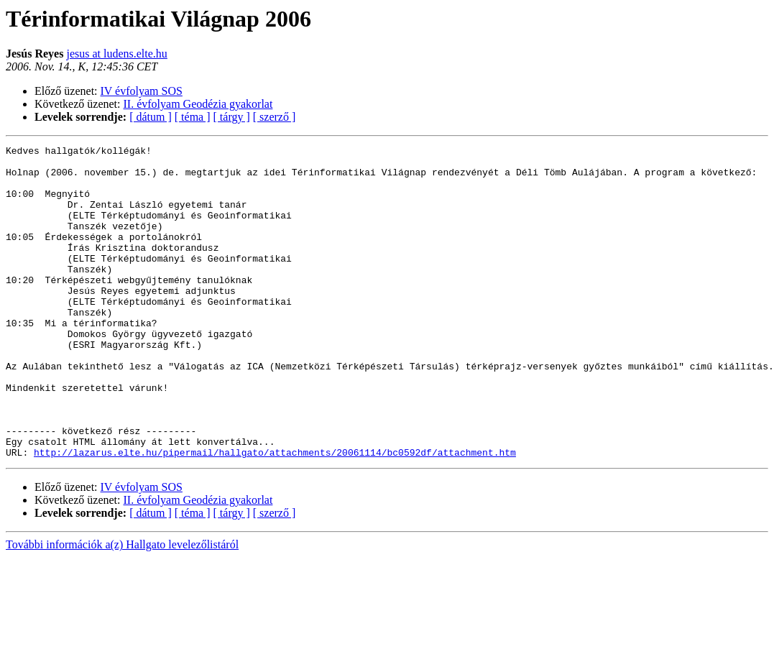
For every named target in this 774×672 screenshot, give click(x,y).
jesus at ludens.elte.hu (116, 53)
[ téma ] (193, 117)
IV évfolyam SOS (142, 91)
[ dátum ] (150, 117)
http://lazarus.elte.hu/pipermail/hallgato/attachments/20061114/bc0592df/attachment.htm (275, 514)
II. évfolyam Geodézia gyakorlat (198, 104)
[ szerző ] (274, 117)
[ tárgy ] (231, 117)
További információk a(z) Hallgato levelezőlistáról (122, 607)
